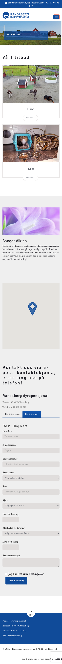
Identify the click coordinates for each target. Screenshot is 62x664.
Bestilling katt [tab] (31, 414)
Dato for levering (10, 514)
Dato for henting (10, 542)
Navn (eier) (7, 431)
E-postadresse (9, 445)
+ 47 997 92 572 (18, 631)
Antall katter (8, 473)
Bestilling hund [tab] (12, 414)
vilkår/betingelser (33, 574)
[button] (32, 308)
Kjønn (5, 500)
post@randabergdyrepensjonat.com (26, 2)
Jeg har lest (24, 574)
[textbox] (31, 401)
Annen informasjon (11, 556)
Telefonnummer (9, 459)
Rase (4, 487)
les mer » (30, 118)
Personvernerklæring (12, 636)
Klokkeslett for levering (13, 528)
